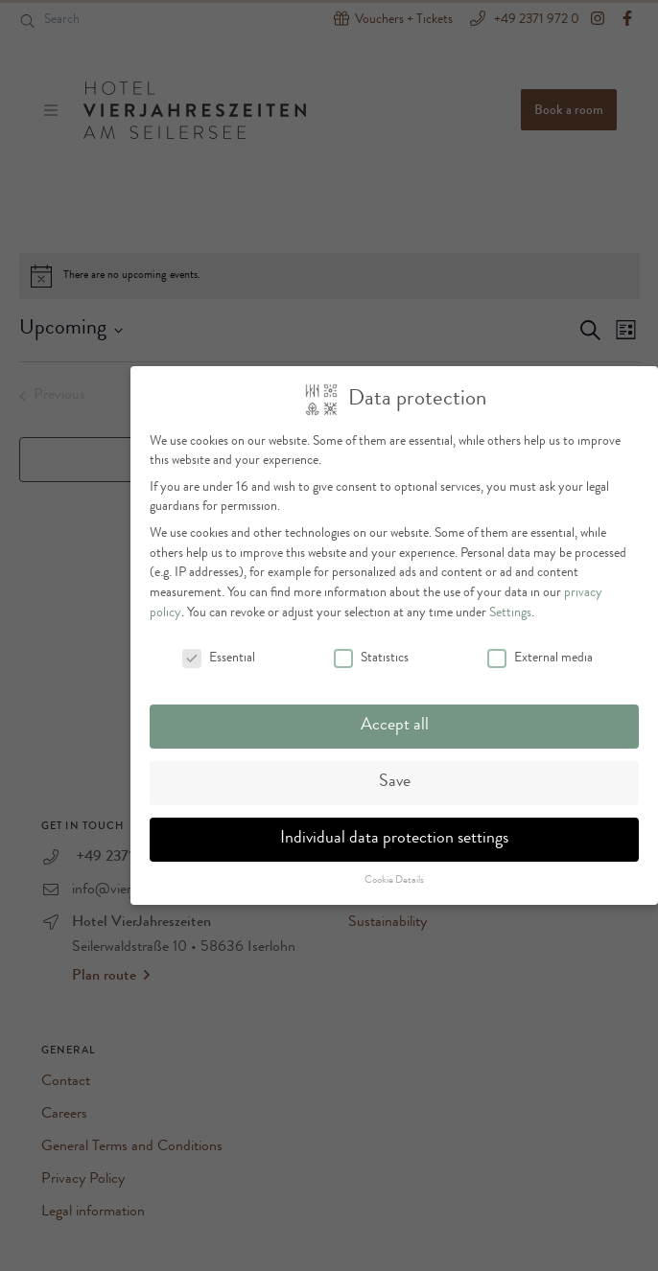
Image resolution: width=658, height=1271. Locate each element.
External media (540, 649)
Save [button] (395, 774)
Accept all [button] (395, 717)
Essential (218, 649)
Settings (510, 604)
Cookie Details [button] (394, 872)
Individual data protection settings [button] (394, 830)
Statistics (371, 649)
